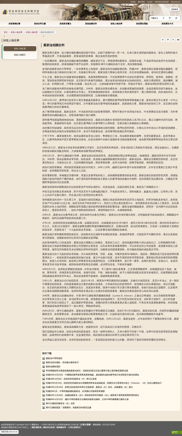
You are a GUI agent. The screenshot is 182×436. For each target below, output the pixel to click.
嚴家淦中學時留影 (54, 358)
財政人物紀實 (32, 32)
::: (1, 2)
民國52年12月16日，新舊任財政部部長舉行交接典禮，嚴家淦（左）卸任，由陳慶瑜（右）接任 (89, 387)
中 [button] (170, 18)
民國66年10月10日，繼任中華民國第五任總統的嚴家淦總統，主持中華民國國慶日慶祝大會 (87, 399)
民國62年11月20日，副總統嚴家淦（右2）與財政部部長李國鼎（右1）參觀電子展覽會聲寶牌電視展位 (92, 395)
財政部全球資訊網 (162, 2)
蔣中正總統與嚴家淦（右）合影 (60, 403)
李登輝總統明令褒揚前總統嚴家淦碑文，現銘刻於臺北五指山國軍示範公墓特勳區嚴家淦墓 (87, 371)
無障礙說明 (61, 427)
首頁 (5, 32)
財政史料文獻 (40, 24)
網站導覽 (141, 2)
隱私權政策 (37, 427)
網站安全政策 (49, 427)
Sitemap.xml (175, 2)
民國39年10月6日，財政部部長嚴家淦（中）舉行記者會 (71, 379)
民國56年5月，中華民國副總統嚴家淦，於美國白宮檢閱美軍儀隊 (75, 391)
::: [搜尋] (120, 9)
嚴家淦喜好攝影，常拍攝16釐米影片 (62, 362)
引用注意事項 (74, 427)
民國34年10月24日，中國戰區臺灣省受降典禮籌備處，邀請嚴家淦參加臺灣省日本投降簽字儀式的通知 (92, 375)
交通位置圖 (85, 425)
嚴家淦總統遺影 (53, 366)
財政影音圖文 (65, 24)
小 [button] (163, 18)
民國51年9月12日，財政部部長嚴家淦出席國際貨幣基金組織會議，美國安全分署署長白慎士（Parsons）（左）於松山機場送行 (104, 383)
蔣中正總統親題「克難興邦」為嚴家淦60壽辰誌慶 (68, 407)
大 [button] (176, 18)
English (150, 2)
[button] (163, 40)
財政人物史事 (116, 24)
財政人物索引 (20, 55)
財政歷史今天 (167, 24)
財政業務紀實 (14, 24)
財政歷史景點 (142, 24)
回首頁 (133, 2)
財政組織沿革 (91, 24)
